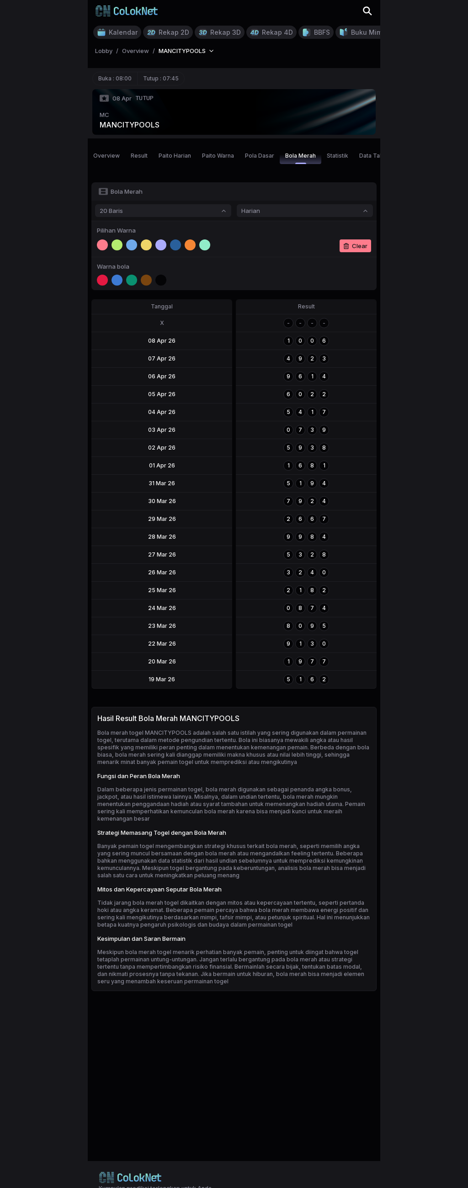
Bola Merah (300, 158)
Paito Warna (218, 155)
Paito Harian (175, 155)
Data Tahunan (377, 155)
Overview (106, 155)
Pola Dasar (259, 155)
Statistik (337, 155)
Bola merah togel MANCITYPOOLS (144, 732)
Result (139, 155)
